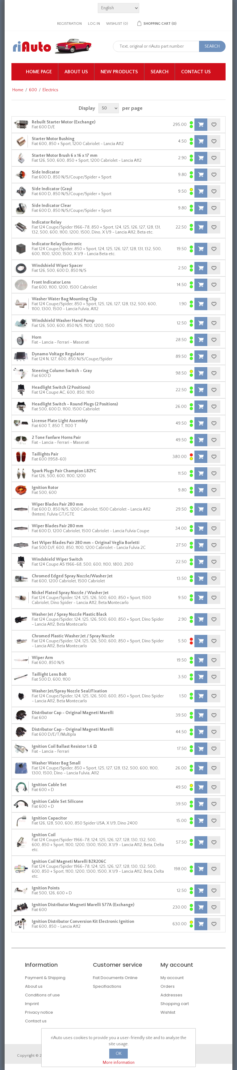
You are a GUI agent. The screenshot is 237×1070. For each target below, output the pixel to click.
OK (119, 1053)
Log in (94, 24)
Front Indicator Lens (51, 282)
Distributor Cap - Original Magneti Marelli (73, 712)
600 (33, 90)
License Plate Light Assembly (60, 420)
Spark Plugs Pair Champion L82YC (64, 471)
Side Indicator (46, 172)
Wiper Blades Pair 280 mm (57, 504)
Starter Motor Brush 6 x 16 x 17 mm (65, 155)
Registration (69, 24)
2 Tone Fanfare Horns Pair (56, 437)
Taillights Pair (45, 454)
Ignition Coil (44, 834)
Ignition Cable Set (49, 784)
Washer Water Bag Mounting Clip (64, 299)
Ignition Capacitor (49, 818)
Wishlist (167, 1012)
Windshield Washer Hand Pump (63, 320)
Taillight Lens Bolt (49, 674)
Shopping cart (174, 1004)
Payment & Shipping (45, 978)
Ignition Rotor (45, 487)
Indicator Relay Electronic (57, 244)
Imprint (32, 1004)
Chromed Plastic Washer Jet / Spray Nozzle (73, 636)
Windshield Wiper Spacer (57, 265)
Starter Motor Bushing (53, 138)
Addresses (171, 995)
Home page (39, 72)
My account (172, 978)
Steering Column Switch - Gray (62, 370)
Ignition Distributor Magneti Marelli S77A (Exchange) (83, 904)
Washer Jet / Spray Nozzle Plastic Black (69, 614)
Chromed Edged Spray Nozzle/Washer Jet (72, 576)
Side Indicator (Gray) (52, 188)
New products (119, 72)
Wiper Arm (42, 657)
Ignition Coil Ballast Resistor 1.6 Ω (64, 746)
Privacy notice (39, 1012)
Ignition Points (46, 888)
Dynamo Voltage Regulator (58, 354)
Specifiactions (107, 986)
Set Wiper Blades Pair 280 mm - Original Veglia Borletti (85, 542)
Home (17, 90)
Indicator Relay (46, 222)
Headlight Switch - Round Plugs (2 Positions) (75, 404)
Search (159, 72)
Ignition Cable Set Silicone (57, 801)
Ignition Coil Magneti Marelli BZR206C (69, 861)
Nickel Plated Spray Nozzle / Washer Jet (70, 592)
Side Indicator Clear (51, 205)
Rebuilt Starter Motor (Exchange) (63, 122)
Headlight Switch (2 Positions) (61, 387)
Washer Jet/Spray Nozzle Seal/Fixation (69, 691)
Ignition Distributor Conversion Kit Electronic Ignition (83, 921)
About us (76, 72)
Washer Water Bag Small (56, 763)
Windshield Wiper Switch (57, 559)
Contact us (196, 72)
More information (119, 1062)
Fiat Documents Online (115, 978)
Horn (36, 337)
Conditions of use (42, 995)
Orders (167, 986)
